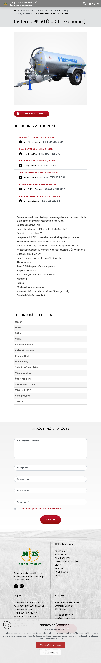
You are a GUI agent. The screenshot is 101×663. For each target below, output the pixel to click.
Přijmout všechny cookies (50, 659)
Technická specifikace (32, 114)
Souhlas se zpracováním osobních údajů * (40, 508)
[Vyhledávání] (84, 3)
